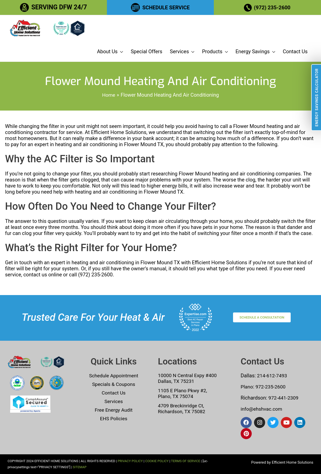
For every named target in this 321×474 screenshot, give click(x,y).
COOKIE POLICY (157, 461)
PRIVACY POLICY (130, 461)
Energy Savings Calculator (317, 97)
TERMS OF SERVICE (185, 461)
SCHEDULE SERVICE (166, 7)
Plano (247, 387)
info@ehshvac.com (262, 409)
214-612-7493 (272, 376)
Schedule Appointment (113, 376)
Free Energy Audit (113, 410)
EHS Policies (113, 418)
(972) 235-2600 (272, 7)
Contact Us (113, 393)
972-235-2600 (271, 387)
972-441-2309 (283, 398)
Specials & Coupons (113, 384)
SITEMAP (79, 467)
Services (113, 401)
